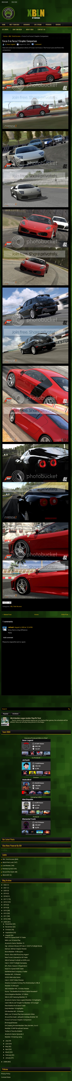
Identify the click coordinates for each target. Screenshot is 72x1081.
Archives (15, 714)
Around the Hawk (8, 872)
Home (3, 25)
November (8, 927)
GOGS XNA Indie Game (12, 977)
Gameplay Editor (36, 797)
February (8, 1055)
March (7, 1052)
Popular (5, 714)
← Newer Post (6, 614)
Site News (5, 29)
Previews (48, 25)
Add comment (8, 637)
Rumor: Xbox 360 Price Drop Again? (17, 954)
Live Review (6, 865)
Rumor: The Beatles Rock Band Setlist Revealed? (21, 991)
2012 (5, 913)
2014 (5, 907)
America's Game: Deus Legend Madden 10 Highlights (23, 1000)
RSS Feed (14, 2)
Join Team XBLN (17, 29)
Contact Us (41, 29)
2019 (5, 893)
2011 (5, 916)
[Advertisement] (28, 700)
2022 (5, 885)
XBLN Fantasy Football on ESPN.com (17, 960)
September (9, 932)
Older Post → (65, 614)
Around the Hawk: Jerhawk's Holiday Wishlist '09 (21, 1017)
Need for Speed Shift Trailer (14, 969)
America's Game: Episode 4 (14, 1034)
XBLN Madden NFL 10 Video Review (17, 989)
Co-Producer (36, 758)
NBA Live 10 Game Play (12, 940)
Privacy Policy (5, 1074)
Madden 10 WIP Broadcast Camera (16, 1028)
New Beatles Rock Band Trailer (15, 1006)
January (8, 1058)
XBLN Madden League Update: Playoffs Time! (25, 718)
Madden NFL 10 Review (13, 974)
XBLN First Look (8, 862)
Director (36, 777)
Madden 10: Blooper (12, 986)
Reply (10, 633)
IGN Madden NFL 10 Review (14, 1011)
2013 (5, 910)
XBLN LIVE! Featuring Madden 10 (16, 997)
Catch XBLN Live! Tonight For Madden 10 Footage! (22, 1003)
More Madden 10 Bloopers (14, 952)
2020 (5, 890)
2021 (5, 888)
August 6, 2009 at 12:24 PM (23, 627)
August (7, 935)
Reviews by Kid (8, 869)
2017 (5, 899)
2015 (5, 905)
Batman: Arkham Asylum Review (16, 949)
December (8, 924)
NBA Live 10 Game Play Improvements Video (20, 1014)
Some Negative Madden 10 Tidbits (16, 994)
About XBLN (29, 29)
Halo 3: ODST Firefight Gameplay (16, 963)
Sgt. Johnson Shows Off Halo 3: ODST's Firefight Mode (23, 946)
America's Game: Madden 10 (14, 943)
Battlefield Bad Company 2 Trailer (16, 971)
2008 (5, 1062)
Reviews (58, 25)
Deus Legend (11, 44)
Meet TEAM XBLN (14, 25)
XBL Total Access (14, 36)
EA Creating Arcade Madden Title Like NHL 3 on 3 (21, 1025)
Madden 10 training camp (13, 1037)
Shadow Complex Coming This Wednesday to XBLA (22, 983)
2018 (5, 896)
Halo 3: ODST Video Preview (14, 980)
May (6, 1046)
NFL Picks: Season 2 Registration (16, 966)
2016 (5, 902)
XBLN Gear (5, 2)
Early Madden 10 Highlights (14, 1008)
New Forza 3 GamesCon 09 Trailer (16, 957)
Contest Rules (6, 1077)
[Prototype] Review (11, 1023)
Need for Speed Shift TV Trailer (15, 937)
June (7, 1044)
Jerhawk (11, 627)
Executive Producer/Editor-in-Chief (36, 738)
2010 (5, 919)
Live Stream (37, 25)
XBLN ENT (6, 875)
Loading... (4, 850)
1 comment (37, 44)
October (8, 929)
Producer (36, 817)
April (7, 1049)
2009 (5, 922)
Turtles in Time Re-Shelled (13, 1031)
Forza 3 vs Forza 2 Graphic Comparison (19, 41)
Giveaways (26, 25)
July (6, 1041)
